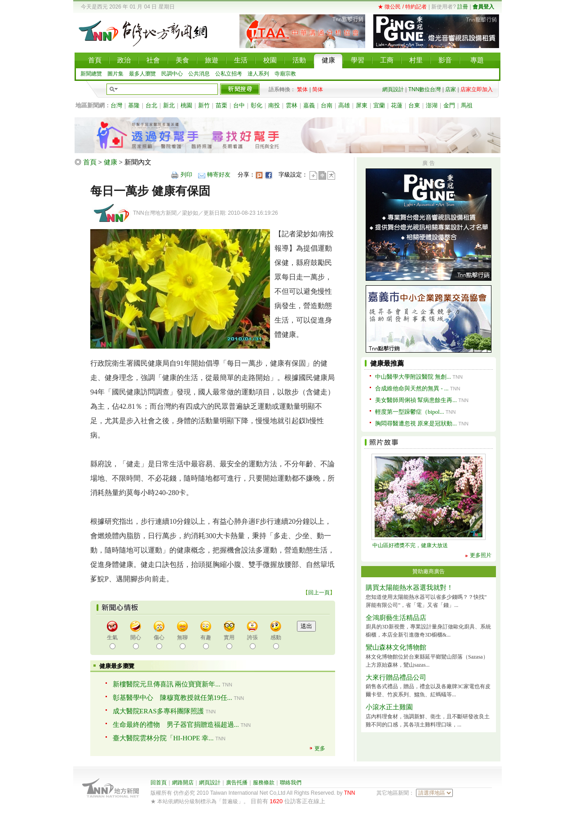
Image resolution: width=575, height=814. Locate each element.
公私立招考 (228, 74)
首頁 (90, 162)
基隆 (134, 105)
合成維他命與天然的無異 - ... (412, 388)
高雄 (344, 105)
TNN (349, 793)
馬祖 (467, 105)
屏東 (361, 105)
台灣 (116, 105)
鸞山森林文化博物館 (396, 647)
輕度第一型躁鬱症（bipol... (409, 411)
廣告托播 (237, 782)
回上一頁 (319, 592)
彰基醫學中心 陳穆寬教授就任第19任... (172, 697)
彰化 (256, 105)
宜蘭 (379, 105)
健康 (110, 162)
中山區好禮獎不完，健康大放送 (410, 545)
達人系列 (258, 74)
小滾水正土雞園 (389, 707)
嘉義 (309, 105)
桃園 (186, 105)
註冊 (462, 7)
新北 (169, 105)
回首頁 (158, 782)
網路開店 (183, 782)
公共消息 (199, 74)
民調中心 (172, 74)
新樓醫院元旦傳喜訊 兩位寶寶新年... (167, 684)
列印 (186, 174)
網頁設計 (393, 89)
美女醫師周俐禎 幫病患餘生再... (416, 400)
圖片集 (115, 74)
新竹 (204, 105)
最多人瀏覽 (142, 74)
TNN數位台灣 (424, 89)
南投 (274, 105)
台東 (414, 105)
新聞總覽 (91, 74)
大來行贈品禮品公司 (396, 677)
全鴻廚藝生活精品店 (396, 617)
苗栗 (221, 105)
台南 (326, 105)
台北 (151, 105)
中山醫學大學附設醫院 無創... (413, 376)
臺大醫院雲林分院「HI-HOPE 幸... (163, 738)
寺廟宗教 (285, 74)
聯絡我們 (290, 782)
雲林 (291, 105)
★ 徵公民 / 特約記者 (402, 7)
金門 (449, 105)
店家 (450, 89)
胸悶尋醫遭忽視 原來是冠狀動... (416, 423)
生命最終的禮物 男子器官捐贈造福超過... (176, 724)
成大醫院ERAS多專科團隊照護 (158, 711)
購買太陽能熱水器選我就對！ (409, 587)
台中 (239, 105)
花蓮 (396, 105)
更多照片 (480, 555)
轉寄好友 (218, 174)
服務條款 (263, 782)
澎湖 (432, 105)
